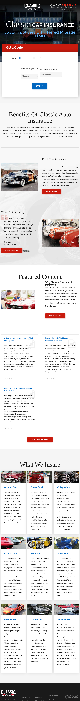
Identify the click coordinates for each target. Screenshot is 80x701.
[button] (5, 7)
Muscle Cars (64, 620)
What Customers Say (17, 211)
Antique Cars (11, 487)
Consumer (25, 58)
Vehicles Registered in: (29, 70)
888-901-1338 (69, 4)
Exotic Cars (10, 620)
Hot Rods (36, 554)
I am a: (13, 58)
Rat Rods (38, 697)
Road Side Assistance (58, 157)
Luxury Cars (37, 620)
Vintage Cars (64, 487)
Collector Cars (12, 554)
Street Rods (63, 554)
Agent (38, 58)
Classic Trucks (38, 487)
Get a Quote (53, 695)
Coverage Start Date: (49, 69)
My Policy (52, 699)
